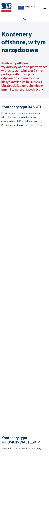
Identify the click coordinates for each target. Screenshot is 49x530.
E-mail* (6, 345)
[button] (45, 8)
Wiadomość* (9, 356)
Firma (5, 333)
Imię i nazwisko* (12, 322)
